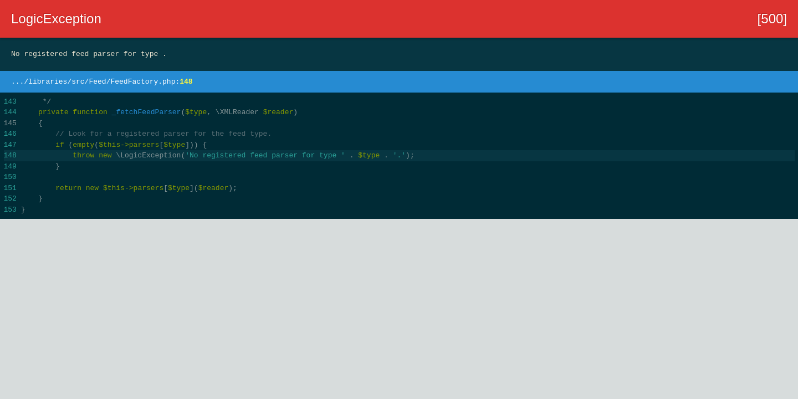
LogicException (56, 18)
